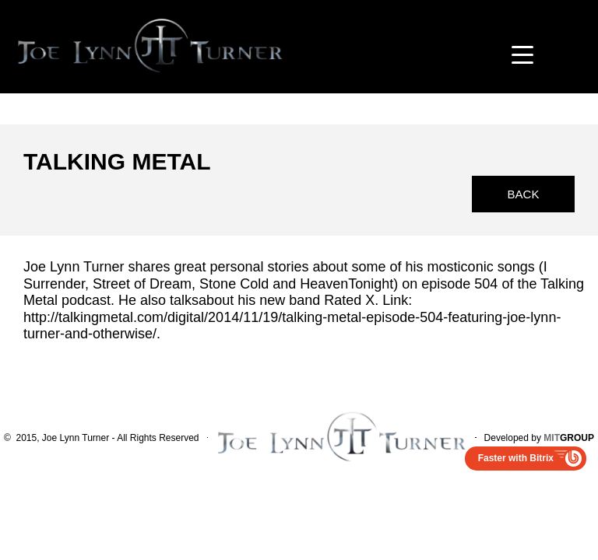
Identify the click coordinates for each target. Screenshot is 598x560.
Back (524, 194)
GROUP (568, 437)
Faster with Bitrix (516, 458)
